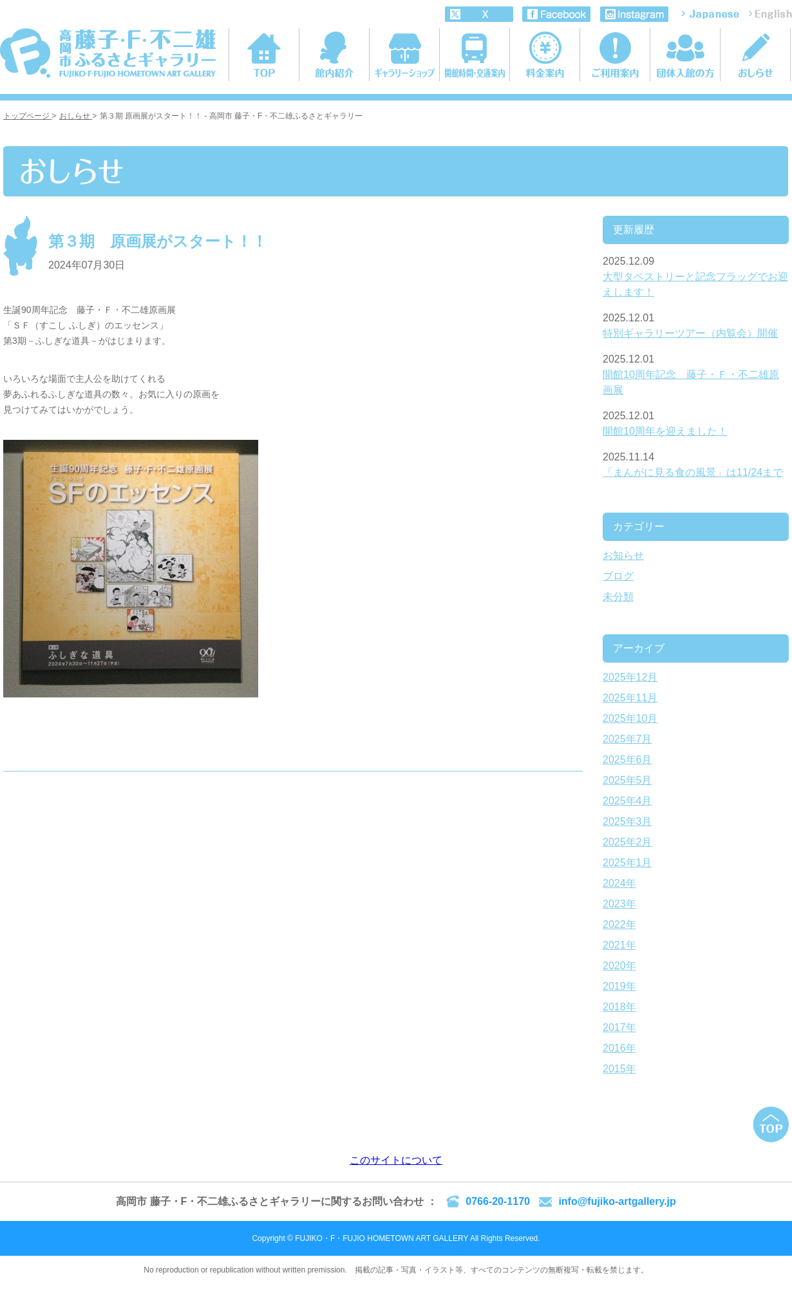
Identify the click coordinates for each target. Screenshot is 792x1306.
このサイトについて (396, 1160)
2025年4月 (627, 800)
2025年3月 (627, 821)
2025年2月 (627, 842)
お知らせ (623, 555)
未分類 (618, 596)
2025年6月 (627, 759)
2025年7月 (627, 738)
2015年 (619, 1068)
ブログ (618, 576)
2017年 (619, 1027)
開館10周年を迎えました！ (665, 431)
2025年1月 (627, 862)
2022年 (619, 924)
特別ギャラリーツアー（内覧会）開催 (690, 333)
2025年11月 (630, 697)
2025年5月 (627, 780)
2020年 (619, 965)
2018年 (619, 1006)
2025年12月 (630, 677)
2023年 (619, 903)
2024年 (619, 883)
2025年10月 (630, 718)
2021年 (619, 945)
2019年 (619, 986)
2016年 (619, 1048)
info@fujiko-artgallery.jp (616, 1201)
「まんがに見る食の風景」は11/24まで (693, 472)
